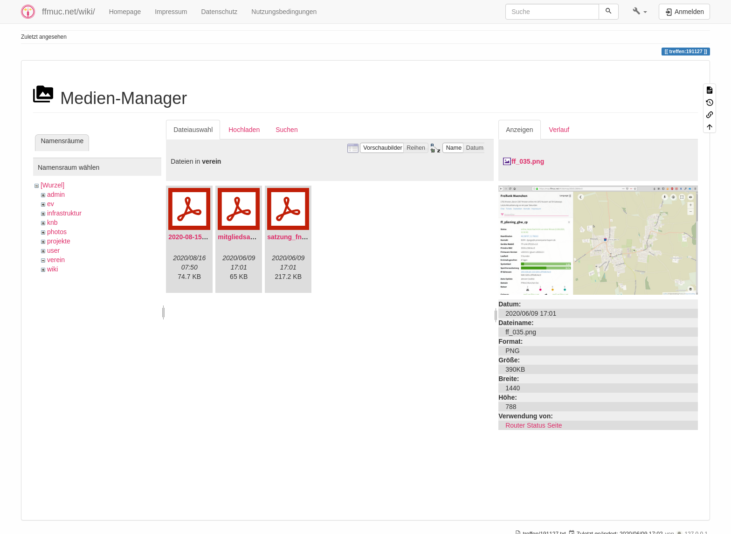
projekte (58, 241)
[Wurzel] (52, 185)
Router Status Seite (533, 425)
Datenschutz (219, 11)
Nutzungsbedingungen (284, 11)
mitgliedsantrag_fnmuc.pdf (260, 237)
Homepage (125, 11)
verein (56, 260)
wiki (52, 269)
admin (56, 194)
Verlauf (559, 129)
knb (52, 222)
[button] (640, 11)
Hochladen (244, 129)
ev (50, 204)
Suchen (286, 129)
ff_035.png (527, 161)
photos (57, 232)
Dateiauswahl (193, 129)
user (53, 250)
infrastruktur (64, 213)
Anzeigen (519, 129)
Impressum (171, 11)
